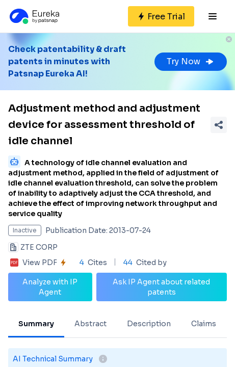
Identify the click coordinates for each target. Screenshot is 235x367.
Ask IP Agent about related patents (161, 287)
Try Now (191, 61)
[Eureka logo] (33, 16)
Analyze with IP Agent (49, 287)
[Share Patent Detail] (219, 125)
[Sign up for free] (161, 16)
